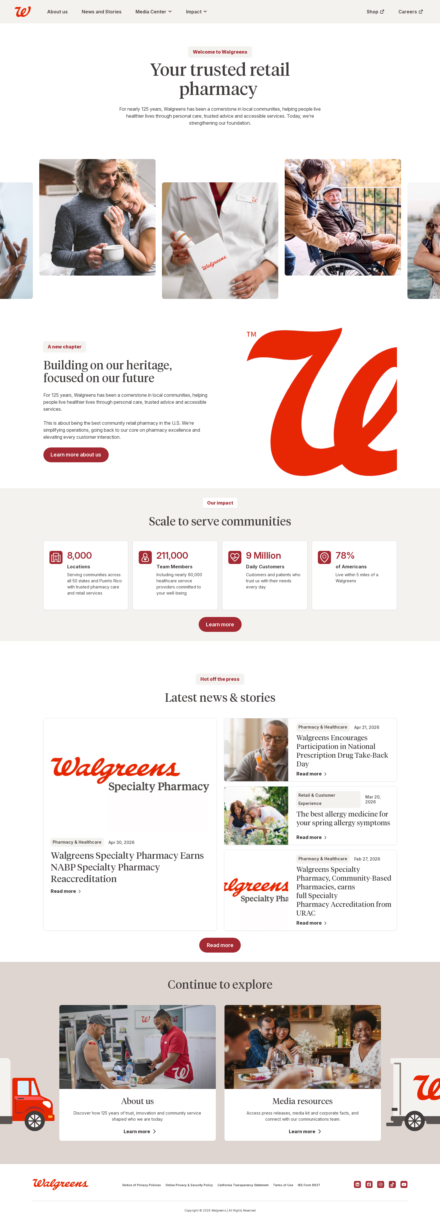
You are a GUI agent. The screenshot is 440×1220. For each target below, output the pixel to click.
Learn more (137, 1131)
